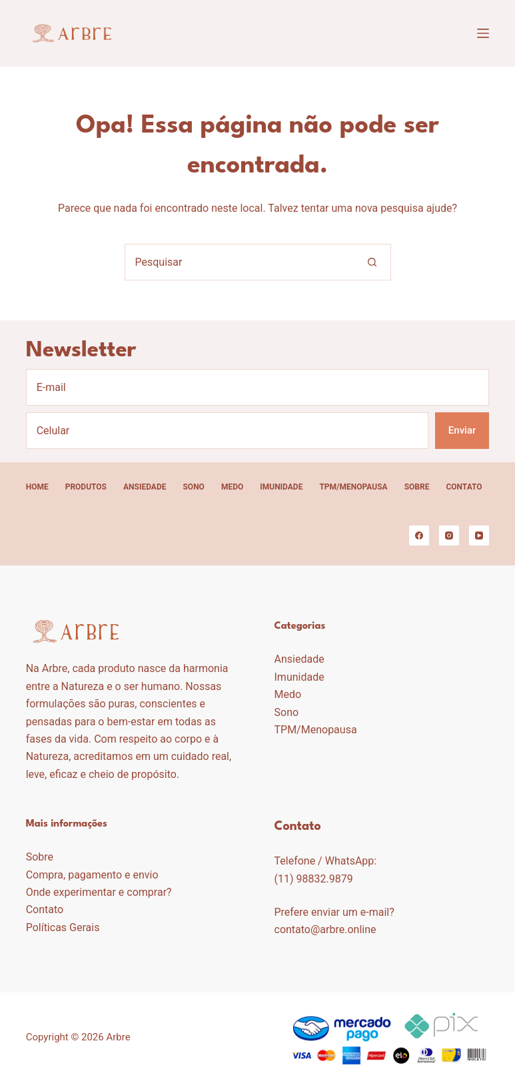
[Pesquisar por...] (239, 262)
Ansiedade (144, 487)
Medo (232, 487)
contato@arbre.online (325, 929)
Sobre (417, 487)
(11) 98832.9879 (313, 879)
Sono (193, 487)
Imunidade (281, 487)
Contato (464, 487)
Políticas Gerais (63, 927)
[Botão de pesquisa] (372, 262)
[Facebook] (419, 535)
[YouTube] (479, 535)
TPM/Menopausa (353, 487)
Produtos (86, 487)
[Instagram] (449, 535)
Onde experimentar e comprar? (99, 892)
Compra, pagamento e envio (92, 875)
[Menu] (483, 33)
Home (37, 487)
